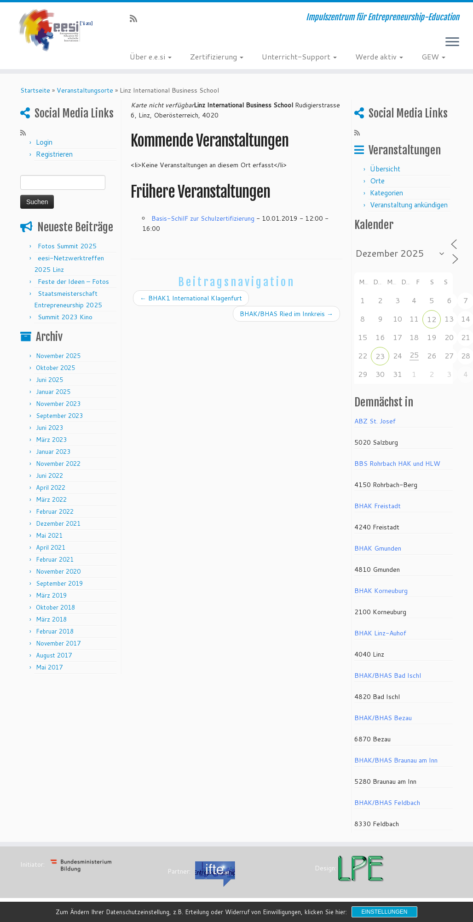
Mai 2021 (49, 535)
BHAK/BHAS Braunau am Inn (396, 760)
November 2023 (58, 403)
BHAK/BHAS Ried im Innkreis (286, 313)
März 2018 (51, 619)
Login (44, 142)
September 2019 (59, 583)
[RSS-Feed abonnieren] (136, 18)
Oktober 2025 (55, 368)
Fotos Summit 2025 (67, 246)
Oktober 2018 (55, 607)
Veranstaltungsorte (85, 90)
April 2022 (50, 487)
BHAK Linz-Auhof (380, 633)
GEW (433, 56)
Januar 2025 (53, 392)
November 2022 (58, 463)
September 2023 (59, 415)
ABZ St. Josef (375, 421)
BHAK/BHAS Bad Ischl (387, 675)
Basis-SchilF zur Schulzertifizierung (202, 218)
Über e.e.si (151, 56)
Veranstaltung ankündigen (409, 205)
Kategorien (386, 193)
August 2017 (54, 655)
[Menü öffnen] (452, 42)
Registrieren (54, 154)
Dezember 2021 (58, 523)
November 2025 (58, 356)
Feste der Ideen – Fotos (73, 281)
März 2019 (51, 595)
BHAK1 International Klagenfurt (191, 298)
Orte (377, 181)
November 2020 (58, 571)
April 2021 (50, 547)
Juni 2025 (49, 380)
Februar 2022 (55, 511)
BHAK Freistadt (377, 506)
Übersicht (385, 169)
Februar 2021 (55, 559)
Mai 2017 (49, 667)
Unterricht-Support (299, 56)
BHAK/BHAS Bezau (383, 717)
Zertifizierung (216, 56)
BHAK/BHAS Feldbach (387, 802)
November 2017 (58, 643)
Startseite (35, 90)
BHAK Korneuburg (381, 590)
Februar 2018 (55, 631)
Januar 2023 (53, 451)
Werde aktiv (379, 56)
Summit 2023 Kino (65, 317)
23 (380, 356)
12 (431, 319)
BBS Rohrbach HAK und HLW (397, 463)
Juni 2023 (49, 427)
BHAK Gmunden (377, 548)
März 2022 (51, 499)
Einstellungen (384, 912)
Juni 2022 (49, 475)
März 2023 (51, 439)
